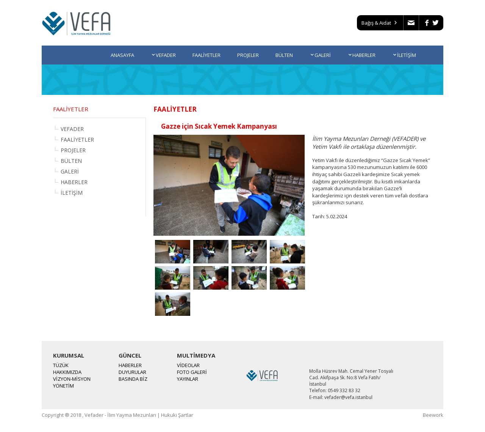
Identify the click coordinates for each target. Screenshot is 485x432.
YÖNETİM (63, 385)
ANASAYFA (122, 55)
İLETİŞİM (404, 55)
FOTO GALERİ (192, 372)
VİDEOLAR (188, 365)
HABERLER (361, 55)
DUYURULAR (132, 372)
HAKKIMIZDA (67, 372)
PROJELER (248, 55)
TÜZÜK (61, 365)
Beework (433, 415)
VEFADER (163, 55)
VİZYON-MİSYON (72, 378)
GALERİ (320, 55)
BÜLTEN (284, 55)
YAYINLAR (187, 378)
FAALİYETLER (206, 55)
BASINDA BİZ (133, 378)
